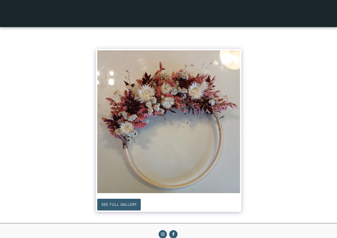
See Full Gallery (119, 204)
